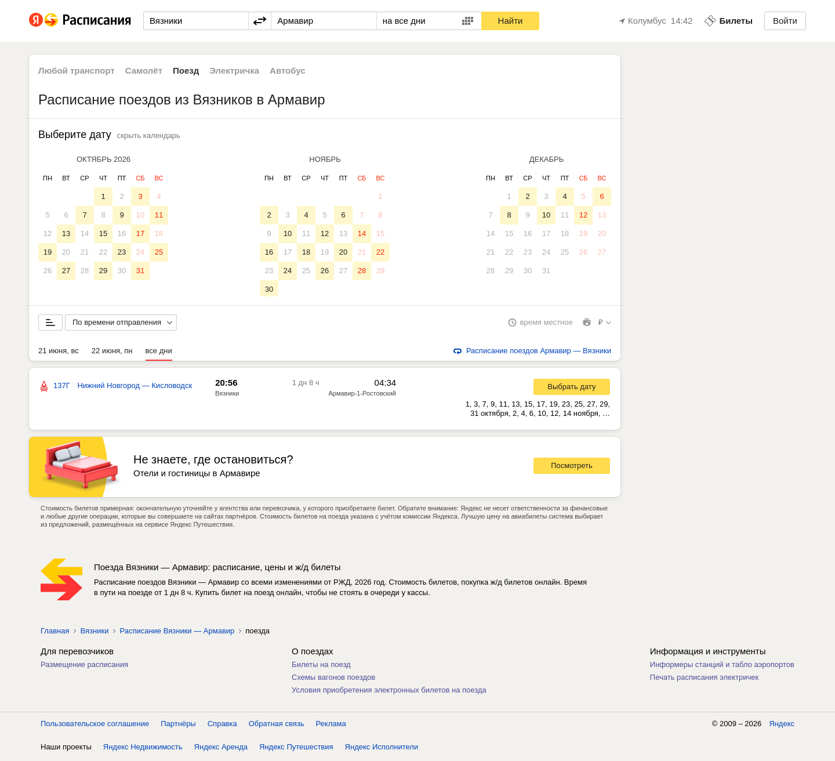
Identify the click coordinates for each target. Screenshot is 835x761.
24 (140, 252)
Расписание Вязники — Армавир (176, 633)
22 (103, 252)
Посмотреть (572, 467)
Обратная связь (276, 726)
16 (122, 233)
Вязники (227, 395)
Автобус (288, 70)
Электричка (234, 70)
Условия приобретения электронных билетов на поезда (389, 692)
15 (103, 233)
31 (140, 270)
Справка (222, 726)
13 (66, 233)
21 (85, 252)
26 (47, 270)
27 (66, 270)
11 (159, 215)
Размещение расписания (84, 666)
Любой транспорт (76, 70)
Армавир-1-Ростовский (362, 395)
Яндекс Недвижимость (143, 749)
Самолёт (143, 70)
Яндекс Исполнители (382, 749)
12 (47, 233)
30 (122, 270)
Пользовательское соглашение (95, 726)
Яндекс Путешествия (296, 749)
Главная (55, 633)
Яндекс (781, 726)
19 (47, 252)
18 (159, 233)
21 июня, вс (58, 353)
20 (66, 252)
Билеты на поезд (321, 666)
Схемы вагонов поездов (333, 679)
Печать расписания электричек (704, 679)
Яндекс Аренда (221, 749)
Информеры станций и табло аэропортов (722, 666)
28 (85, 270)
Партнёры (178, 726)
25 (159, 252)
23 (122, 252)
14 (85, 233)
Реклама (331, 726)
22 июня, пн (112, 353)
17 (140, 233)
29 (103, 270)
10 (140, 215)
